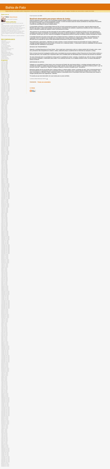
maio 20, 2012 (4, 384)
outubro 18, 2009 (5, 242)
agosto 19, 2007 (4, 125)
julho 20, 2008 (4, 176)
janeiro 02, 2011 (4, 309)
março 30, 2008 (4, 159)
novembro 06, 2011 (5, 355)
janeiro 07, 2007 (4, 92)
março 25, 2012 (4, 375)
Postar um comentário (44, 82)
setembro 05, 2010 (5, 291)
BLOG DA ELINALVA (6, 46)
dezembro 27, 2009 (5, 253)
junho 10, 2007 (4, 115)
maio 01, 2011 (4, 327)
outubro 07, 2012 (5, 402)
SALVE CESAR (4, 57)
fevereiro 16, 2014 (5, 465)
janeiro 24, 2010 (4, 257)
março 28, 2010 (4, 267)
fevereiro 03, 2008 (5, 151)
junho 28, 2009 (4, 226)
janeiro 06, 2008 (4, 147)
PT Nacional (4, 44)
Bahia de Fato (15, 7)
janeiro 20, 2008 (4, 149)
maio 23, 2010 (4, 275)
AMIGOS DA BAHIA (5, 42)
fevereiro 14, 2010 (5, 260)
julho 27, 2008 (4, 177)
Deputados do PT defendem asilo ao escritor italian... (13, 31)
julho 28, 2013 (4, 444)
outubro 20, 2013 (5, 454)
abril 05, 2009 (4, 213)
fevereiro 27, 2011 (5, 317)
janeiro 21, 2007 (4, 94)
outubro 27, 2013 (5, 455)
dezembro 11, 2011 (5, 360)
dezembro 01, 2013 (5, 459)
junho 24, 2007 (4, 117)
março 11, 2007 (4, 101)
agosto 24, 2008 (4, 181)
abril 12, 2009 (4, 214)
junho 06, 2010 (4, 277)
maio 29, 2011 (4, 331)
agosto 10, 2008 (4, 179)
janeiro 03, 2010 (4, 254)
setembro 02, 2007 (5, 128)
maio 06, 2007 (4, 110)
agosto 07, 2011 (4, 341)
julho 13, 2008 (4, 175)
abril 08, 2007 (4, 105)
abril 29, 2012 (4, 380)
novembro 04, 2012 (5, 407)
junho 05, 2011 (4, 332)
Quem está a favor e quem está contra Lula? (11, 26)
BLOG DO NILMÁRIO (6, 49)
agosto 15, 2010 (4, 288)
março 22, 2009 (4, 211)
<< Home (32, 88)
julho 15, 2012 (4, 390)
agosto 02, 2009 (4, 231)
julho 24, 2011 (4, 339)
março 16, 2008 (4, 157)
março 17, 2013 (4, 427)
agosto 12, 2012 (4, 394)
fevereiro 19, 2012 (5, 370)
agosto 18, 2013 (4, 447)
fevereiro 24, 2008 (5, 154)
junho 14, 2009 (4, 223)
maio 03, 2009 (4, 217)
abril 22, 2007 (4, 108)
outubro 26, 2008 (5, 191)
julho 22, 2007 (4, 121)
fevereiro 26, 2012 (5, 371)
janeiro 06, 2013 (4, 416)
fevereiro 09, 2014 (5, 464)
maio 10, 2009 (4, 218)
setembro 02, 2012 (5, 397)
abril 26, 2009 (4, 216)
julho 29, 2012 (4, 392)
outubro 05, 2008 (5, 188)
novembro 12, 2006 (5, 84)
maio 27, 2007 (4, 113)
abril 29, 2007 (4, 109)
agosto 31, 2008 (4, 182)
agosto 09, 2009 (4, 232)
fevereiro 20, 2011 (5, 316)
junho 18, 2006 (4, 62)
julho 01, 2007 (4, 118)
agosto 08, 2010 (4, 287)
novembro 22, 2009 (5, 248)
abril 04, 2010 (4, 268)
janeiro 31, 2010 (4, 258)
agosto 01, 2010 (4, 286)
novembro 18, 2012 (5, 409)
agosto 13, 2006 (4, 71)
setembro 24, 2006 (5, 77)
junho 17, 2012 (4, 388)
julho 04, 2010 (4, 281)
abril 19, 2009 (4, 215)
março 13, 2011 (4, 319)
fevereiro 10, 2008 (5, 152)
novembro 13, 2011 (5, 356)
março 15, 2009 (4, 210)
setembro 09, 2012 (5, 398)
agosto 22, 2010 (4, 289)
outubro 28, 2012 (5, 406)
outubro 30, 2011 (5, 354)
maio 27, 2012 (4, 385)
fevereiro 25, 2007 (5, 99)
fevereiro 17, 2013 (5, 422)
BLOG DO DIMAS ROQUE (7, 54)
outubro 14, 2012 (5, 404)
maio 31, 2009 (4, 221)
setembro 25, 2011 (5, 349)
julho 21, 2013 (4, 443)
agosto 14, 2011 (4, 342)
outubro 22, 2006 (5, 81)
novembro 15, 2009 (5, 247)
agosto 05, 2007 (4, 123)
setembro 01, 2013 (5, 448)
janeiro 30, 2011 (4, 313)
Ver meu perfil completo (11, 19)
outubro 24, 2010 (5, 298)
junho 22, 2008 (4, 172)
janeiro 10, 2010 (4, 255)
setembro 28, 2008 (5, 187)
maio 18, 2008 (4, 167)
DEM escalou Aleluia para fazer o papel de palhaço (12, 35)
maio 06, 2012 (4, 381)
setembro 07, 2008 (5, 183)
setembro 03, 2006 (5, 74)
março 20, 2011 (4, 320)
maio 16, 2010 (4, 274)
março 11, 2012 (4, 373)
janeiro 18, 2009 (4, 201)
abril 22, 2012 (4, 379)
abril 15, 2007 (4, 107)
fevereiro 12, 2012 (5, 369)
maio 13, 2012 (4, 382)
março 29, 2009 (4, 212)
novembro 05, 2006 (5, 83)
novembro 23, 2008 (5, 195)
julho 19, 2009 (4, 229)
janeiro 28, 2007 (4, 95)
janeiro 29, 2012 (4, 367)
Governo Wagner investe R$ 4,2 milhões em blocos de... (12, 34)
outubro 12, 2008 (5, 189)
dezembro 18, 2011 (5, 361)
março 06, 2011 (4, 318)
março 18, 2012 (4, 374)
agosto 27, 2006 (4, 73)
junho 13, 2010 (4, 278)
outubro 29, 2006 (5, 82)
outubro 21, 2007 (5, 135)
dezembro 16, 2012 (5, 413)
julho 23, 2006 (4, 68)
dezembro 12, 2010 (5, 306)
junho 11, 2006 (4, 61)
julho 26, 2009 (4, 230)
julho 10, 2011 (4, 337)
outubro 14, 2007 (5, 134)
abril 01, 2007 (4, 104)
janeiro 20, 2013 (4, 418)
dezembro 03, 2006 (5, 88)
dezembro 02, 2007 (5, 141)
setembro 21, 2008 (5, 186)
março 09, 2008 (4, 156)
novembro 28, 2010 (5, 303)
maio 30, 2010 (4, 276)
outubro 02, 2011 (5, 350)
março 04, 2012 (4, 372)
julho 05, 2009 (4, 227)
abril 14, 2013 (4, 430)
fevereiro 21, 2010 (5, 261)
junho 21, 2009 (4, 224)
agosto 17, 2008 (4, 180)
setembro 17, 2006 (5, 76)
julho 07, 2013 (4, 441)
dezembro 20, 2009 (5, 252)
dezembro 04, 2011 (5, 359)
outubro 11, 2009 (5, 241)
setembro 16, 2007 (5, 130)
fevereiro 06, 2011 (5, 314)
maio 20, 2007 (4, 112)
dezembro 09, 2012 (5, 412)
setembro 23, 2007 (5, 131)
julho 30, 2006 (4, 69)
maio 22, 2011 (4, 330)
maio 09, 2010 (4, 273)
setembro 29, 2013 (5, 451)
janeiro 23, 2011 (4, 312)
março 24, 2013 (4, 428)
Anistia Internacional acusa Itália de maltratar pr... (12, 32)
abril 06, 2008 (4, 160)
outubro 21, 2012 (5, 405)
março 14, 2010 (4, 265)
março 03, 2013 (4, 425)
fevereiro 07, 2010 (5, 259)
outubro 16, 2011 (5, 352)
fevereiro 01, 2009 (5, 203)
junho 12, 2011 (4, 333)
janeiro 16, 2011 (4, 311)
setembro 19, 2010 (5, 293)
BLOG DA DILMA (5, 58)
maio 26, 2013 (4, 436)
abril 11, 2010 (4, 269)
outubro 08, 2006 (5, 79)
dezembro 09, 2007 (5, 142)
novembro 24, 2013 (5, 458)
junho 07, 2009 (4, 222)
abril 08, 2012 (4, 377)
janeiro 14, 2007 (4, 93)
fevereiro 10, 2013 (5, 421)
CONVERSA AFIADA (6, 55)
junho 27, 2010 (4, 280)
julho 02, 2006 (4, 64)
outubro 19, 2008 (5, 190)
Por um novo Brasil (5, 45)
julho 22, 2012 (4, 391)
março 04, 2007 (4, 100)
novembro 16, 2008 (5, 194)
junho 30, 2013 (4, 440)
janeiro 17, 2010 (4, 256)
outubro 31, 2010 (5, 299)
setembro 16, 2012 (5, 399)
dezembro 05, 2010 (5, 305)
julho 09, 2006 (4, 65)
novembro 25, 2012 (5, 410)
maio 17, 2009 (4, 219)
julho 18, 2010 (4, 283)
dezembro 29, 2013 (5, 461)
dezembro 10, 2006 (5, 89)
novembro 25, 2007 (5, 140)
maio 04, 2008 (4, 164)
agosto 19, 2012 (4, 395)
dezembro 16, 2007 (5, 143)
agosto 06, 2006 (4, 70)
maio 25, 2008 (4, 168)
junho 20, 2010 (4, 279)
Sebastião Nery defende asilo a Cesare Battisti (11, 28)
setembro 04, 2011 (5, 346)
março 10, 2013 (4, 426)
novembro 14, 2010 (5, 301)
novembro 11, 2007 (5, 138)
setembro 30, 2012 (5, 401)
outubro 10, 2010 (5, 296)
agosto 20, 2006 (4, 72)
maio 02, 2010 (4, 272)
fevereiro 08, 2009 (5, 204)
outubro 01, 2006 (5, 78)
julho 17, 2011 (4, 338)
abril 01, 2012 (4, 376)
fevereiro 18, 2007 (5, 98)
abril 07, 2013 (4, 429)
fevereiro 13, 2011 (5, 315)
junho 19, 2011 (4, 334)
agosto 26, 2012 (4, 396)
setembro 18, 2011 (5, 348)
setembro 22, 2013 (5, 450)
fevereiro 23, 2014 (5, 466)
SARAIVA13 (4, 56)
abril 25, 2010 (4, 271)
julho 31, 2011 (4, 340)
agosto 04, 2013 (4, 445)
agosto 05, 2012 (4, 393)
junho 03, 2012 (4, 386)
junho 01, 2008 (4, 169)
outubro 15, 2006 (5, 80)
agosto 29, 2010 (4, 290)
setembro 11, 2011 (5, 347)
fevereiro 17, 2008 (5, 153)
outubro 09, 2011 (5, 351)
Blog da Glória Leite (5, 52)
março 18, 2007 (4, 102)
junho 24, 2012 (4, 389)
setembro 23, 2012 (5, 400)
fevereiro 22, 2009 (5, 207)
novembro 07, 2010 (5, 300)
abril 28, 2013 (4, 432)
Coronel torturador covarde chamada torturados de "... (13, 25)
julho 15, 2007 (4, 120)
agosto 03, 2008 (4, 178)
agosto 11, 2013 (4, 446)
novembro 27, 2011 (5, 358)
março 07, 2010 (4, 263)
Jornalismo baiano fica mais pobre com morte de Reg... (12, 24)
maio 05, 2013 (4, 433)
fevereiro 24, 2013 (5, 424)
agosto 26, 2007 (4, 127)
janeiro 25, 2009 (4, 202)
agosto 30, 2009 (4, 235)
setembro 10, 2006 (5, 75)
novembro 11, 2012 (5, 408)
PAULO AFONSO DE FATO (7, 48)
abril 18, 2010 (4, 270)
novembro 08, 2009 (5, 246)
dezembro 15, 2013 (5, 460)
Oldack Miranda (13, 17)
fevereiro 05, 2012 (5, 368)
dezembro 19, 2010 (5, 307)
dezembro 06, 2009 (5, 250)
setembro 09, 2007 (5, 129)
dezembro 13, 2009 (5, 251)
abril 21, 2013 (4, 431)
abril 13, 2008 (4, 161)
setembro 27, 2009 (5, 239)
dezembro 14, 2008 (5, 198)
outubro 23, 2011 (5, 353)
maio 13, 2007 (4, 111)
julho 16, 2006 (4, 66)
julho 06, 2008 (4, 174)
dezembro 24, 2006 (5, 91)
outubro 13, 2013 (5, 453)
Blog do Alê (3, 51)
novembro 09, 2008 (5, 193)
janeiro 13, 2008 (4, 148)
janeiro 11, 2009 (4, 200)
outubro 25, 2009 (5, 243)
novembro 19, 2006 (5, 85)
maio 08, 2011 (4, 328)
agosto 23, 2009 (4, 234)
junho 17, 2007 (4, 116)
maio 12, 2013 (4, 434)
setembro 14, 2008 (5, 184)
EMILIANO (3, 40)
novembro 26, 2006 (5, 86)
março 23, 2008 (4, 158)
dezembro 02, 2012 (5, 411)
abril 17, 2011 (4, 325)
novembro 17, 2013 (5, 457)
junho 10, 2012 (4, 387)
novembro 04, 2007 (5, 137)
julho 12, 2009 (4, 228)
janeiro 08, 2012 (4, 364)
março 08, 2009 (4, 209)
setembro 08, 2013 (5, 449)
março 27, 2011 (4, 321)
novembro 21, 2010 (5, 302)
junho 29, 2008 (4, 173)
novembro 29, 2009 (5, 249)
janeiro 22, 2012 (4, 366)
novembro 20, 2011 (5, 357)
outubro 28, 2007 (5, 136)
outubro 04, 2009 (5, 240)
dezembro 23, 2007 (5, 144)
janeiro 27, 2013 (4, 419)
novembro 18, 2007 (5, 139)
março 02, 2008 (4, 155)
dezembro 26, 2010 (5, 308)
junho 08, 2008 (4, 170)
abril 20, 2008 (4, 162)
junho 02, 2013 (4, 437)
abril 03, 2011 (4, 322)
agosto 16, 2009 (4, 233)
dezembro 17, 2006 (5, 90)
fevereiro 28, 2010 (5, 262)
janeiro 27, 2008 (4, 150)
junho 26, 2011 (4, 335)
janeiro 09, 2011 (4, 310)
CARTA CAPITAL (5, 43)
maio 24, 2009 (4, 220)
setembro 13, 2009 (5, 237)
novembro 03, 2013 (5, 456)
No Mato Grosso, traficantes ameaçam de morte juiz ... (13, 27)
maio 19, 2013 (4, 435)
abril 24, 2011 (4, 326)
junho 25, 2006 (4, 63)
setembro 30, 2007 (5, 132)
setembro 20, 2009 (5, 238)
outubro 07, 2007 (5, 133)
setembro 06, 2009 (5, 236)
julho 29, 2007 (4, 122)
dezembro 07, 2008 (5, 197)
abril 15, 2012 (4, 378)
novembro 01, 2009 (5, 244)
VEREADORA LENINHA (6, 53)
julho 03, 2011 (4, 336)
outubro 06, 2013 (5, 452)
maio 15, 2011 (4, 329)
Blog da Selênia (4, 47)
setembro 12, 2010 (5, 292)
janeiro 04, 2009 (4, 199)
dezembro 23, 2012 (5, 414)
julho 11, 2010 (4, 282)
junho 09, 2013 (4, 438)
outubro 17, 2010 (5, 297)
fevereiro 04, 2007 (5, 96)
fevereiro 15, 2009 (5, 206)
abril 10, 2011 (4, 323)
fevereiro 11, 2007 (5, 97)
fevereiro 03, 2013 (5, 420)
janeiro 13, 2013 (4, 417)
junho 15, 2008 (4, 171)
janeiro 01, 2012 (4, 362)
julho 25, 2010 (4, 285)
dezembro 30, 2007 (5, 145)
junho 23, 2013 (4, 439)
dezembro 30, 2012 (5, 415)
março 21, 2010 (4, 266)
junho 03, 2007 (4, 114)
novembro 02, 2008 (5, 192)
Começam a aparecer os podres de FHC (10, 30)
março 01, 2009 (4, 208)
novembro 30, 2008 (5, 196)
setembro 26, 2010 (5, 294)
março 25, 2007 (4, 103)
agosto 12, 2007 (4, 124)
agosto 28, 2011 (4, 345)
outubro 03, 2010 (5, 295)
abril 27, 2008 (4, 163)
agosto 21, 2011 (4, 343)
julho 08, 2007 (4, 119)
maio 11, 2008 (4, 165)
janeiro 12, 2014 (4, 463)
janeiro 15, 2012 (4, 365)
